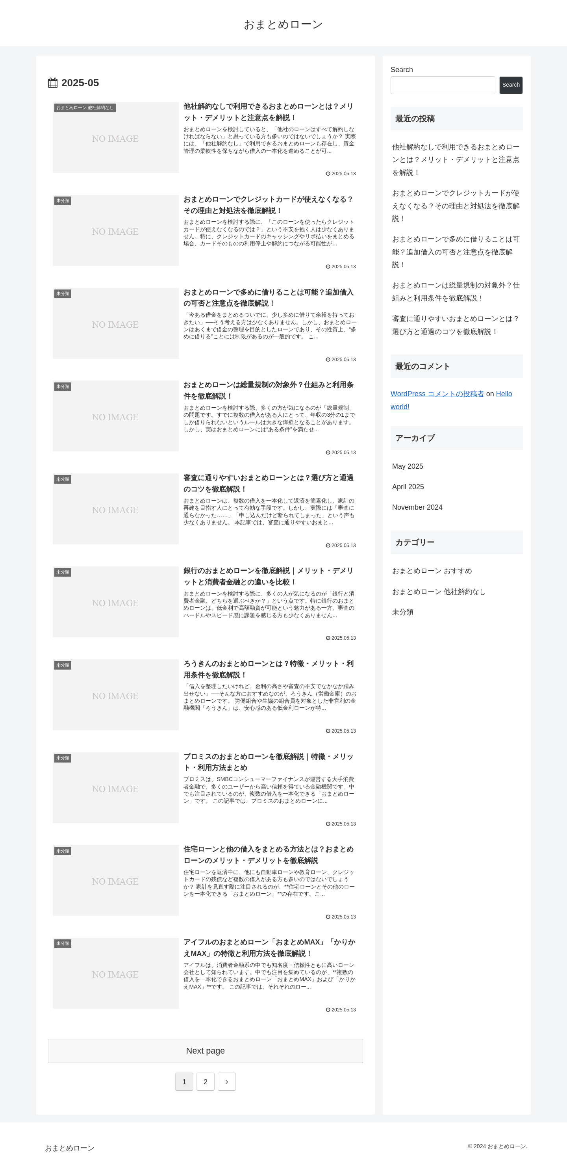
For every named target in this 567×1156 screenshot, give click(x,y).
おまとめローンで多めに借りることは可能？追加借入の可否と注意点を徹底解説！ (456, 252)
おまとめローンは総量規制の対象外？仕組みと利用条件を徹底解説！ (456, 291)
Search (402, 70)
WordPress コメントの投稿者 (437, 394)
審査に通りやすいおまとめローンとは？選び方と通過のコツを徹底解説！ (456, 325)
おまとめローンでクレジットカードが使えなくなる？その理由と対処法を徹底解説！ (456, 206)
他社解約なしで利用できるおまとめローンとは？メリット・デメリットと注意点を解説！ (456, 159)
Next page (205, 1049)
